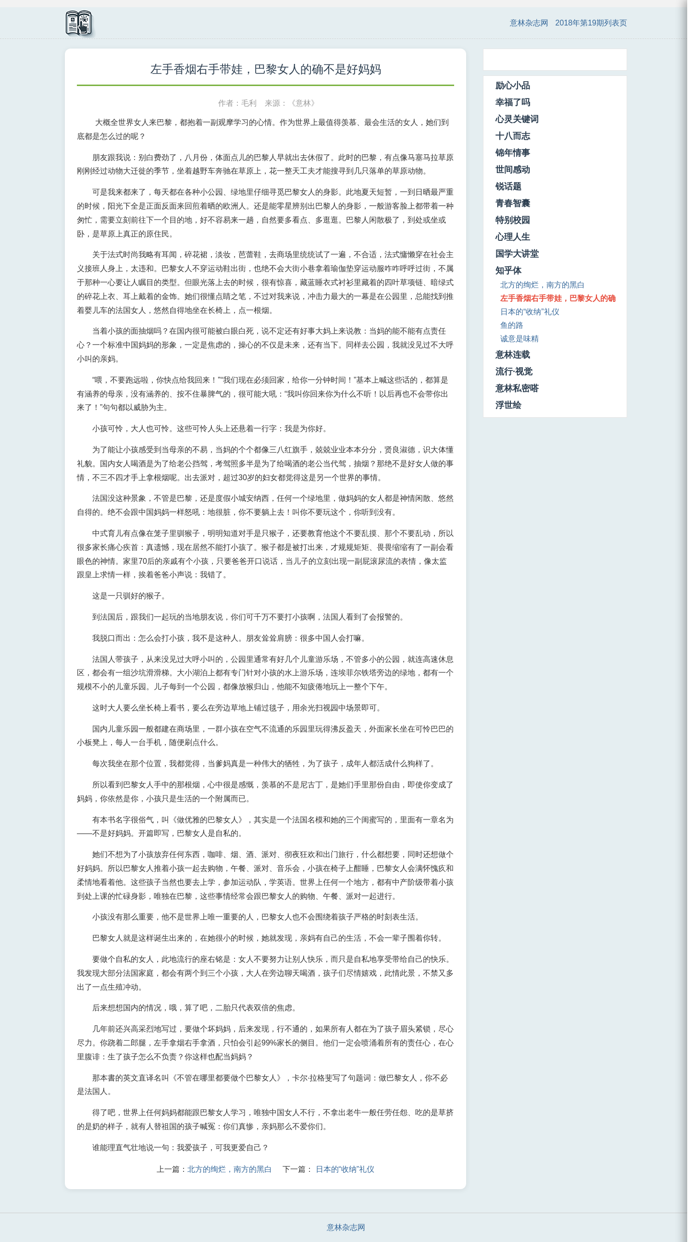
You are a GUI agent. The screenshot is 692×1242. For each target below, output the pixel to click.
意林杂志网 (529, 23)
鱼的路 (511, 325)
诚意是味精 (519, 339)
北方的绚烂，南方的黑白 (229, 1169)
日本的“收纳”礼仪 (345, 1169)
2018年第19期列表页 (591, 23)
